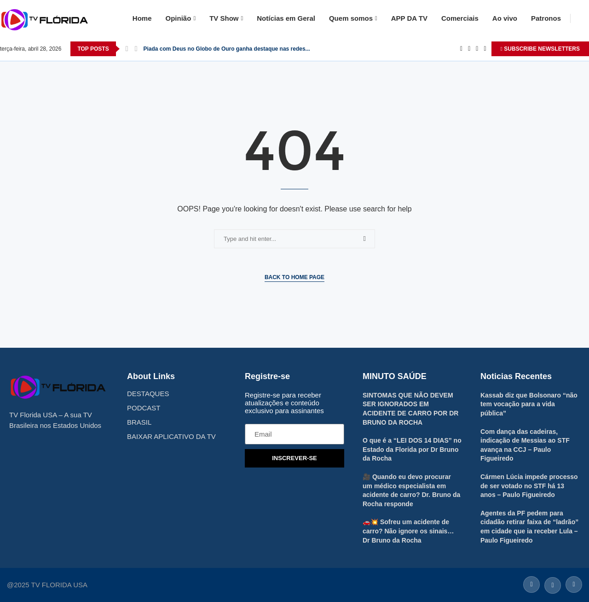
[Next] (136, 48)
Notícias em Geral (286, 18)
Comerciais (460, 18)
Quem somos (351, 18)
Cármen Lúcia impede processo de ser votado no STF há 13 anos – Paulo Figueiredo (529, 485)
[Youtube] (484, 49)
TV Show (223, 18)
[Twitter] (469, 49)
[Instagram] (477, 49)
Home (142, 18)
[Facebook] (461, 49)
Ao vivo (504, 18)
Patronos (546, 18)
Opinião (178, 18)
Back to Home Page (294, 277)
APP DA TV (409, 18)
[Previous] (127, 48)
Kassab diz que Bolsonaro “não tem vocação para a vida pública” (528, 404)
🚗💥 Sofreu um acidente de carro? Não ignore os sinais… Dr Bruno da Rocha (408, 531)
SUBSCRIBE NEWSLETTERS (540, 49)
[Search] (584, 18)
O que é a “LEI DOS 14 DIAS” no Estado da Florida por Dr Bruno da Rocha (412, 449)
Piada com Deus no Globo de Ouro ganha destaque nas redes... (227, 49)
